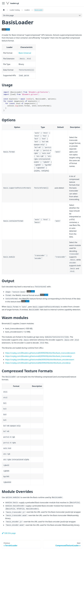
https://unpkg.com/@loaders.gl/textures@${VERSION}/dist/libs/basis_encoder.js (37, 363)
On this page (8, 15)
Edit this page (9, 533)
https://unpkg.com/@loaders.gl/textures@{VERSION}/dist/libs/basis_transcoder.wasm (40, 353)
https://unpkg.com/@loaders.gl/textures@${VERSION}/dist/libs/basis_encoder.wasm (39, 359)
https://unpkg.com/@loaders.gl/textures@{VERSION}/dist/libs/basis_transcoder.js (38, 356)
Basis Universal (25, 53)
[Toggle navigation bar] (3, 3)
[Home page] (4, 10)
